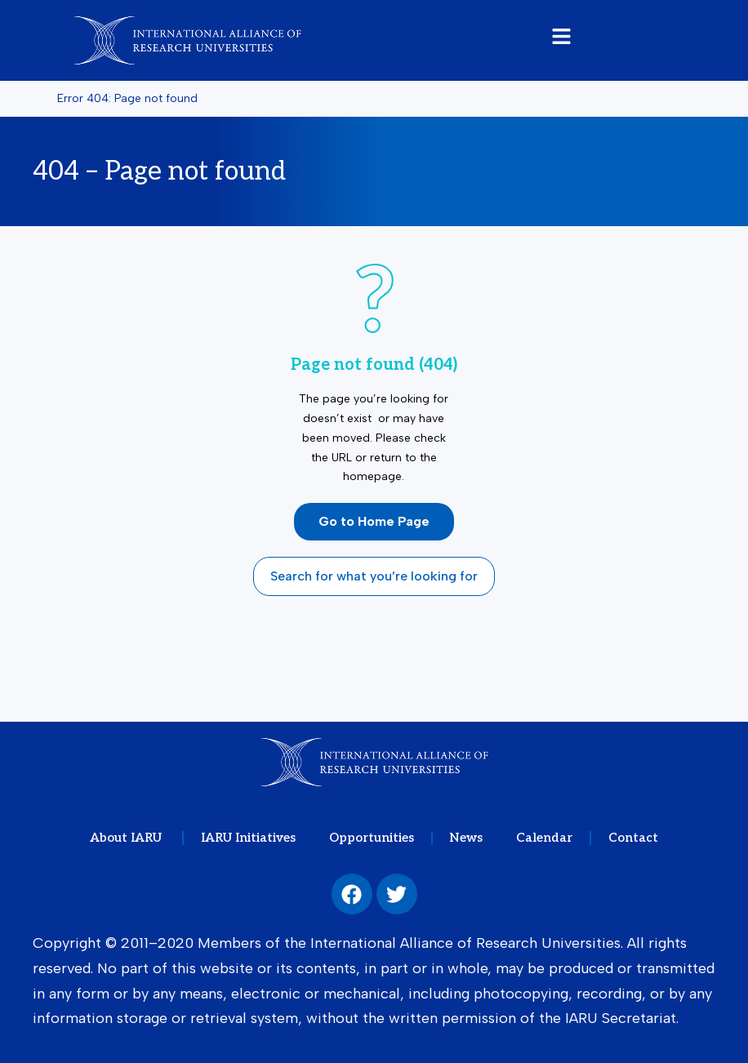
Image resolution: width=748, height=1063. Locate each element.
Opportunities (372, 837)
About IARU (130, 837)
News (466, 837)
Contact (631, 837)
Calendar (543, 837)
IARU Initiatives (250, 837)
